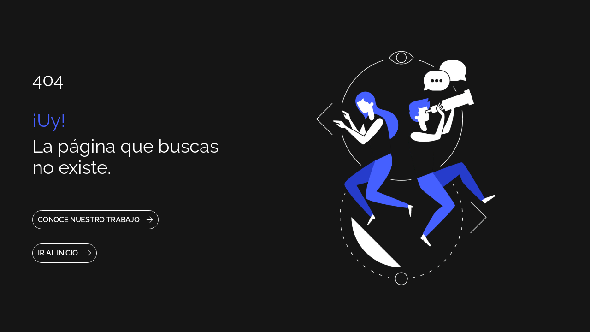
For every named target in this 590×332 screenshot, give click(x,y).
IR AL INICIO (57, 253)
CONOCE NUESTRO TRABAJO (88, 219)
